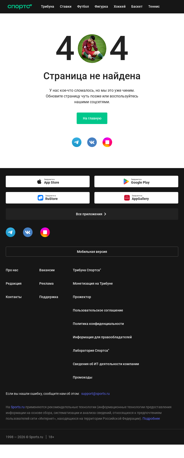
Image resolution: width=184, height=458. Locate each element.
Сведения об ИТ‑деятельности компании (106, 364)
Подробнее (151, 418)
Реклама (46, 283)
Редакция (14, 283)
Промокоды (82, 377)
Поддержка (48, 297)
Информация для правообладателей (102, 337)
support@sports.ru (95, 394)
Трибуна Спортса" (87, 270)
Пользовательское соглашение (98, 310)
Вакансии (47, 270)
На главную (92, 118)
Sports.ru (18, 407)
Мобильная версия (92, 252)
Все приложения (92, 214)
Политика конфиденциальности (98, 324)
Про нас (12, 270)
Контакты (14, 297)
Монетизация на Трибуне (93, 283)
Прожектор (82, 297)
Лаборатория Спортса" (91, 350)
